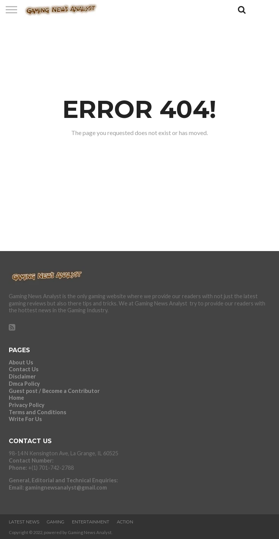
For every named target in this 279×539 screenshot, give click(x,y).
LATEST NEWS (24, 522)
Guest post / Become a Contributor (54, 391)
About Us (21, 362)
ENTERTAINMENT (90, 522)
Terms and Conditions (37, 412)
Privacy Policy (27, 405)
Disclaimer (22, 376)
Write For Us (25, 419)
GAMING (55, 522)
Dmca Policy (24, 383)
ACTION (125, 522)
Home (16, 397)
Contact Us (23, 369)
